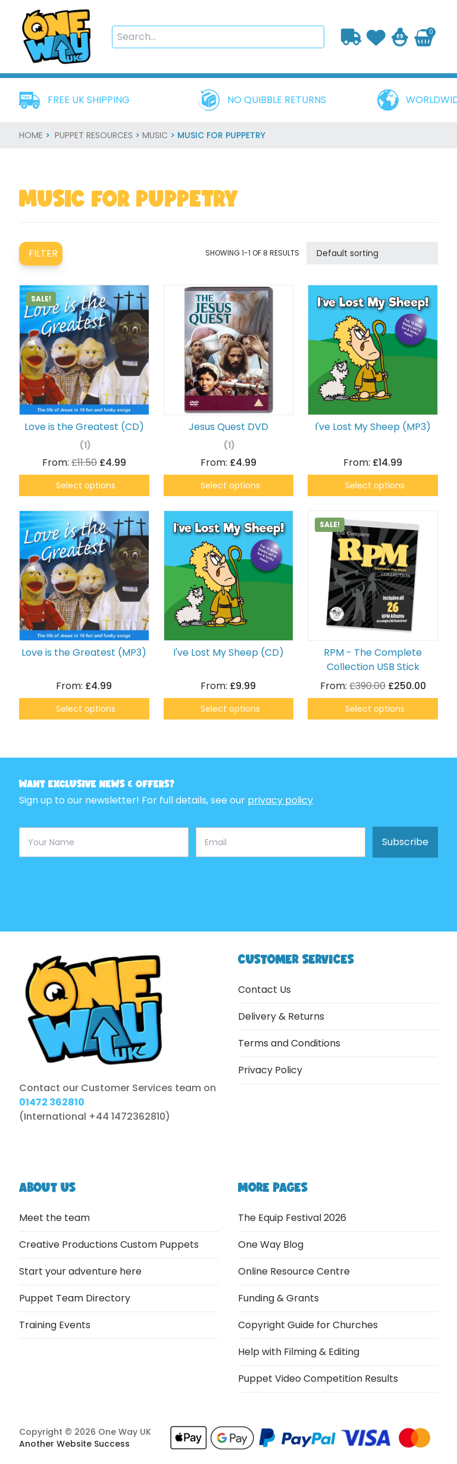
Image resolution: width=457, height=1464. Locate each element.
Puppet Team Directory (74, 1298)
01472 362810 (51, 1102)
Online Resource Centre (294, 1271)
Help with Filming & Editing (298, 1352)
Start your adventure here (80, 1271)
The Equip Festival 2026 (292, 1218)
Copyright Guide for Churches (308, 1325)
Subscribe (405, 842)
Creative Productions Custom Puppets (109, 1244)
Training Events (54, 1325)
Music (155, 135)
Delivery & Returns (281, 1016)
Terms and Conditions (289, 1043)
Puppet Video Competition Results (318, 1378)
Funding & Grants (278, 1298)
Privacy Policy (270, 1070)
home (31, 135)
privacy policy (280, 800)
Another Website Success (74, 1444)
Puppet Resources (94, 135)
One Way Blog (270, 1244)
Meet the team (54, 1218)
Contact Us (264, 989)
